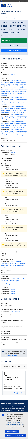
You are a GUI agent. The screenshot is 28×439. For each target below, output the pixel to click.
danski (2, 82)
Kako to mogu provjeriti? (20, 1)
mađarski (17, 84)
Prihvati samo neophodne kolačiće (16, 435)
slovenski (8, 93)
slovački (15, 282)
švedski (11, 86)
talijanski (3, 84)
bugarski (13, 80)
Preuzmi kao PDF (14, 50)
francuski (24, 82)
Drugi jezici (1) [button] (19, 393)
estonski (12, 82)
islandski (16, 86)
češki (22, 80)
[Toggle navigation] (25, 6)
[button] (14, 45)
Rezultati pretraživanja (8, 18)
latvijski (8, 84)
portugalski (22, 263)
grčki (15, 82)
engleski (13, 74)
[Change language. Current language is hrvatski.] (22, 6)
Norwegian (21, 86)
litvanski (12, 84)
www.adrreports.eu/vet (12, 355)
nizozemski (23, 84)
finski (7, 86)
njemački (7, 82)
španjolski (18, 80)
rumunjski (3, 86)
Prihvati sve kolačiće (12, 431)
